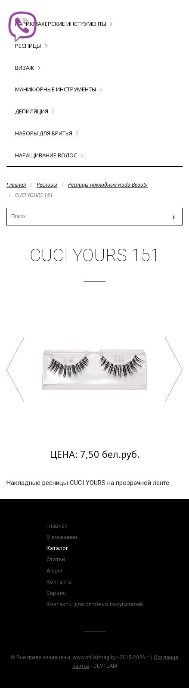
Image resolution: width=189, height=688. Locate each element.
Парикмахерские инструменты (60, 24)
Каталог (57, 548)
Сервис (56, 593)
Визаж (24, 68)
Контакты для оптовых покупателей (94, 604)
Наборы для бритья (43, 133)
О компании (61, 537)
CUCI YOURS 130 (15, 369)
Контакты (59, 582)
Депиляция (31, 111)
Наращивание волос (46, 155)
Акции (54, 570)
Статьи (55, 559)
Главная (16, 184)
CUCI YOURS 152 (173, 369)
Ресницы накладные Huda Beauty (108, 184)
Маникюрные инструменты (55, 89)
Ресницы (47, 184)
